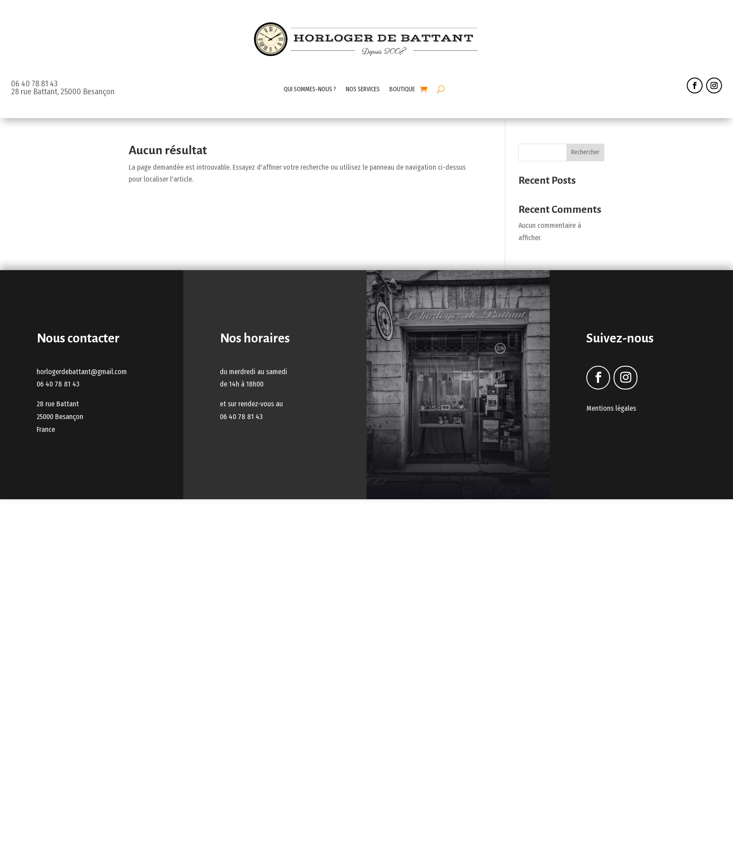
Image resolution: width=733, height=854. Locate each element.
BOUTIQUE (402, 89)
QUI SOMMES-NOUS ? (310, 89)
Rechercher (585, 152)
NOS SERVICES (363, 89)
